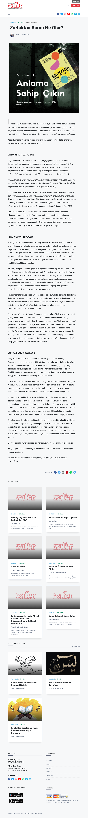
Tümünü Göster (75, 646)
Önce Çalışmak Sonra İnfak (62, 659)
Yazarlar (49, 785)
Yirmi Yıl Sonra (18, 604)
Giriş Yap (76, 5)
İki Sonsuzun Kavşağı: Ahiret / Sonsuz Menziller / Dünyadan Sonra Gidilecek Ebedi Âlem (25, 663)
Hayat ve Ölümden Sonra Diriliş (61, 605)
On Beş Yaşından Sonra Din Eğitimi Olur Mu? (24, 556)
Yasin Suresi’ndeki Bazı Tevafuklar (60, 718)
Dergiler (48, 781)
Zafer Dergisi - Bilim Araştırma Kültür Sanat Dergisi (27, 816)
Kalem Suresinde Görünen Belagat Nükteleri (24, 718)
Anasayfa (49, 778)
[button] (9, 13)
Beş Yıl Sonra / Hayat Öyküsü (63, 555)
